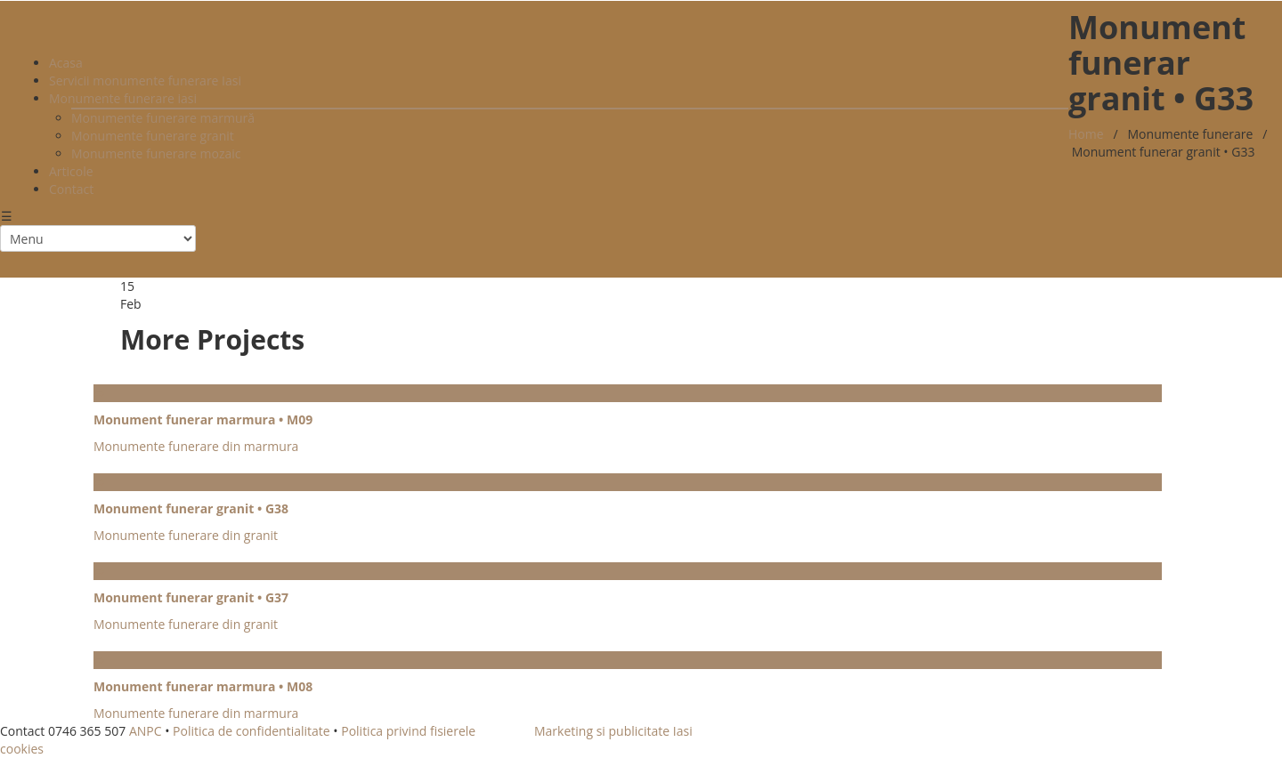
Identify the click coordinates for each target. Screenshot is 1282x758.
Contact (71, 189)
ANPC (145, 730)
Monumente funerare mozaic (156, 153)
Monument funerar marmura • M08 (202, 686)
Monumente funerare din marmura (195, 446)
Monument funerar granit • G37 (190, 597)
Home (1086, 133)
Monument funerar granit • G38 (190, 508)
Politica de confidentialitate (251, 730)
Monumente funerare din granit (185, 535)
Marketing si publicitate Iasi (613, 730)
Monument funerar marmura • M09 (202, 419)
